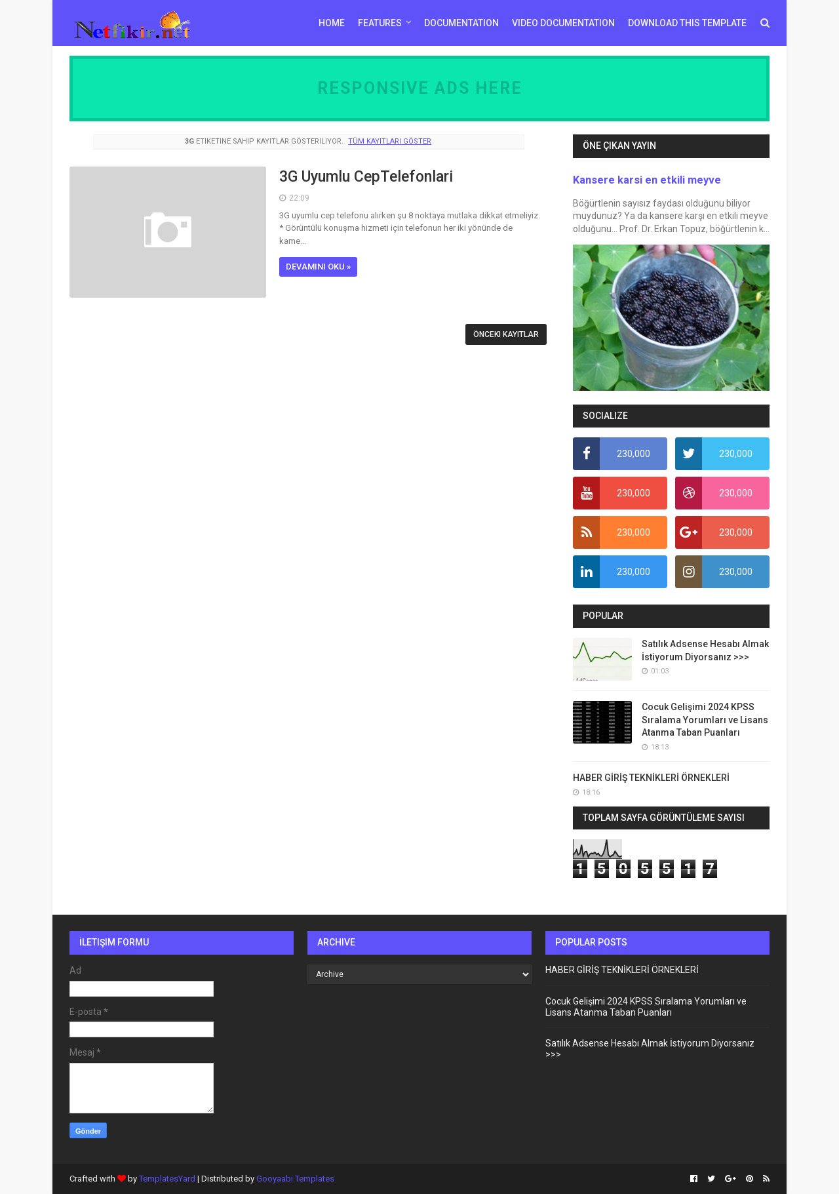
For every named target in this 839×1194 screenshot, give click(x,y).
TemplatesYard (167, 1179)
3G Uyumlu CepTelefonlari (366, 177)
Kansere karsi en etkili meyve (647, 180)
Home (332, 23)
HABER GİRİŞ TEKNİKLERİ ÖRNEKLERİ (651, 777)
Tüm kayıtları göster (389, 141)
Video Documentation (563, 23)
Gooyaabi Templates (295, 1179)
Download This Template (687, 23)
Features (380, 23)
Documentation (461, 23)
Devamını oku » (318, 266)
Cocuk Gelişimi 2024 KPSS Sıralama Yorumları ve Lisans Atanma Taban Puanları (705, 720)
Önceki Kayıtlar (506, 334)
